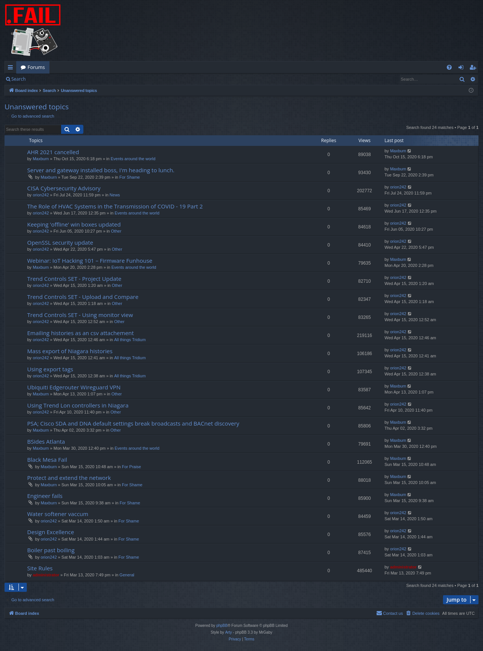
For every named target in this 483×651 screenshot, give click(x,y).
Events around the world (133, 158)
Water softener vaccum (57, 514)
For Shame (129, 177)
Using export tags (50, 369)
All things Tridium (130, 339)
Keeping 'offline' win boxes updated (74, 224)
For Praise (131, 466)
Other (116, 231)
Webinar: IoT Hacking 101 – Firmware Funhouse (89, 260)
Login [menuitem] (462, 69)
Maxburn (41, 158)
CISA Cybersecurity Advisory (63, 188)
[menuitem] (449, 67)
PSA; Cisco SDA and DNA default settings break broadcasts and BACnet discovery (133, 423)
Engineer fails (45, 495)
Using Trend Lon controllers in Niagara (77, 405)
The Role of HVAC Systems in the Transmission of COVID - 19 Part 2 (115, 206)
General (127, 575)
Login (42, 79)
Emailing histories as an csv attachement (80, 333)
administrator (46, 575)
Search (18, 79)
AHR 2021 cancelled (53, 152)
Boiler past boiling (51, 550)
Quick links (12, 69)
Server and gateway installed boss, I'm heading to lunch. (100, 170)
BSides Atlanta (46, 441)
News (114, 195)
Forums (36, 67)
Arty (228, 632)
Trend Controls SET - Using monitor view (80, 315)
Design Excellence (50, 532)
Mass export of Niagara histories (69, 351)
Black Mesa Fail (47, 459)
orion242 (41, 195)
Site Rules (40, 568)
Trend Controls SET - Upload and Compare (82, 296)
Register (67, 79)
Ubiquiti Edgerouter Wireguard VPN (74, 387)
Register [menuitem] (474, 69)
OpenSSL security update (60, 242)
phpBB (222, 625)
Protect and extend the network (69, 477)
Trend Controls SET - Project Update (74, 278)
